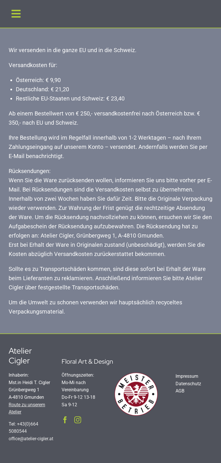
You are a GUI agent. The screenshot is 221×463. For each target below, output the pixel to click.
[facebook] (65, 419)
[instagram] (77, 419)
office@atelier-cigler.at (31, 438)
